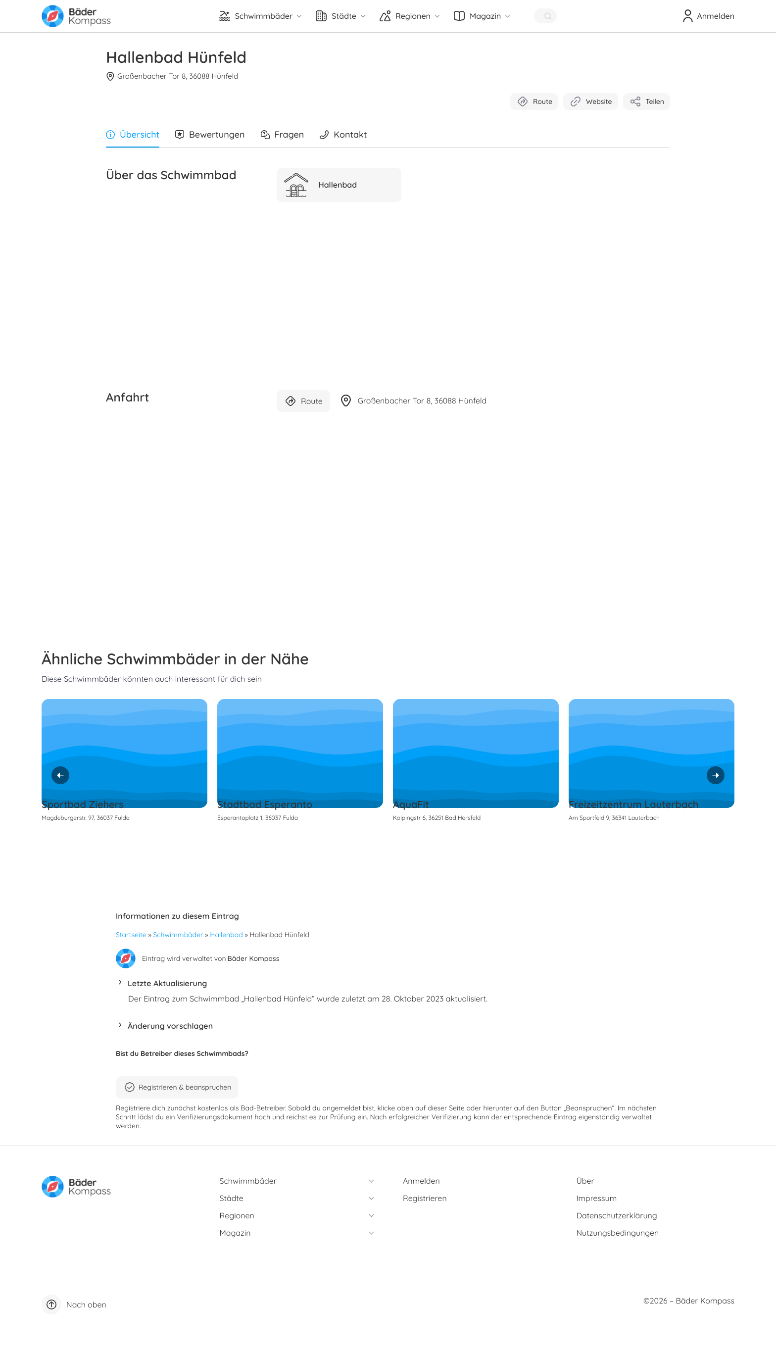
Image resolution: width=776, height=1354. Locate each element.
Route (534, 101)
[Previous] (60, 775)
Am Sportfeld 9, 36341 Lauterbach (614, 817)
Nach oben (74, 1304)
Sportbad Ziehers (83, 804)
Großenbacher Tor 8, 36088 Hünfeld (172, 76)
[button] (388, 986)
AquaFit (411, 804)
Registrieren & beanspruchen (177, 1087)
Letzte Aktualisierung (167, 983)
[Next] (716, 775)
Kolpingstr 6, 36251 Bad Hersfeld (437, 817)
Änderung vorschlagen (170, 1026)
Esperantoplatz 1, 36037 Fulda (257, 817)
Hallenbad (226, 934)
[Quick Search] (545, 15)
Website (590, 101)
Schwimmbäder (178, 934)
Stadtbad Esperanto (264, 804)
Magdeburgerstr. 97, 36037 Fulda (86, 817)
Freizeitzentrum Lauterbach (633, 804)
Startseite (131, 934)
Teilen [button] (646, 101)
